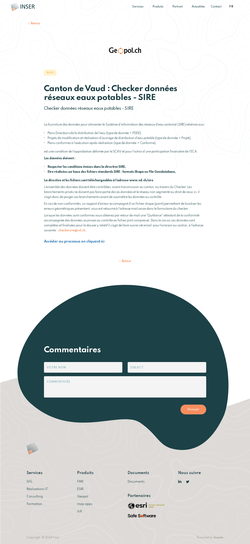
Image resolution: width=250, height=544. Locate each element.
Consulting (35, 496)
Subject (136, 367)
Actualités (198, 6)
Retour (35, 23)
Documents (136, 481)
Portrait (179, 6)
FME (80, 481)
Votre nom (56, 367)
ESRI (80, 489)
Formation (34, 504)
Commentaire (58, 381)
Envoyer (193, 409)
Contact (216, 6)
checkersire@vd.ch (71, 230)
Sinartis (218, 537)
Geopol (82, 496)
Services (139, 6)
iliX (79, 511)
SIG (29, 481)
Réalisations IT (37, 489)
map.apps (84, 504)
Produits (159, 6)
